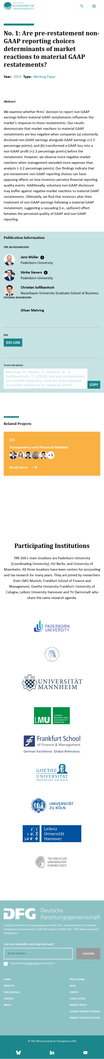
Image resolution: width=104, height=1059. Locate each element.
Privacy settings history (85, 1018)
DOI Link (13, 342)
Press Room (77, 979)
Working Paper (44, 76)
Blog (73, 986)
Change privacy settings (85, 1011)
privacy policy (33, 963)
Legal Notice (77, 998)
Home (7, 979)
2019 (17, 76)
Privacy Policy (78, 1005)
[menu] (94, 6)
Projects (9, 986)
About (8, 1005)
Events (74, 992)
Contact (9, 998)
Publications (11, 992)
